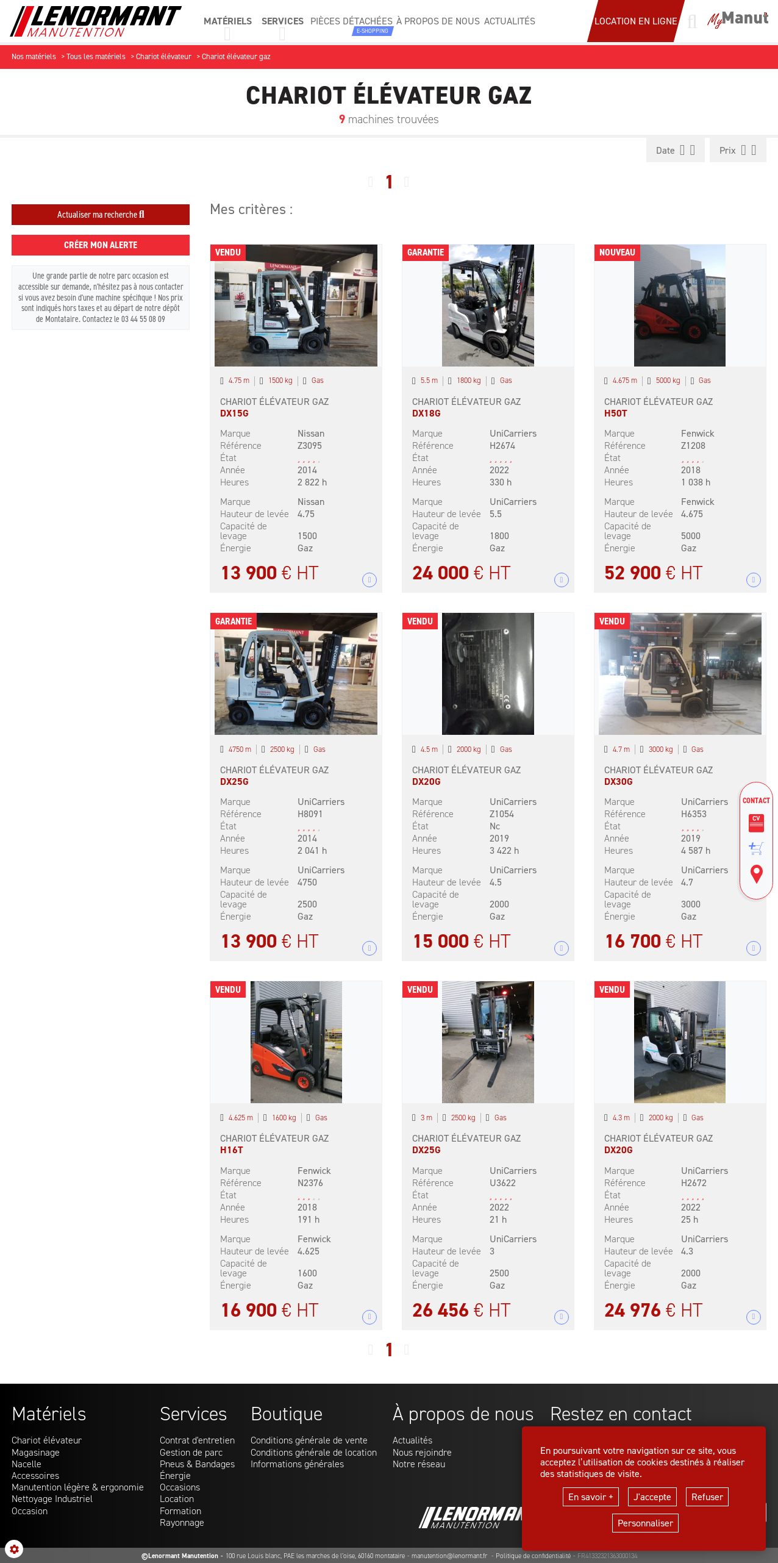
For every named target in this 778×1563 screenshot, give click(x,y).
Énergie (175, 1475)
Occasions (180, 1487)
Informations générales (297, 1464)
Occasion (30, 1511)
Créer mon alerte (100, 244)
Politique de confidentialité (533, 1556)
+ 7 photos (561, 949)
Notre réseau (419, 1464)
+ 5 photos (369, 1317)
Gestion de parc (191, 1452)
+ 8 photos (369, 580)
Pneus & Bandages (197, 1464)
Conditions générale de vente (309, 1440)
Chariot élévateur (47, 1440)
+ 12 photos (369, 949)
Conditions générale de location (314, 1452)
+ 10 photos (753, 580)
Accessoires (35, 1475)
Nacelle (26, 1464)
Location (177, 1498)
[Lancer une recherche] (692, 21)
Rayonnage (182, 1522)
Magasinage (36, 1452)
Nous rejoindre (422, 1452)
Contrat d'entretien (197, 1440)
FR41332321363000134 (607, 1556)
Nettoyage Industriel (52, 1498)
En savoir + (590, 1496)
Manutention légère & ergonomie (78, 1487)
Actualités (412, 1440)
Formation (180, 1511)
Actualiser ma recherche (101, 214)
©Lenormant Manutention (179, 1556)
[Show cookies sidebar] (14, 1549)
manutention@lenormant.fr (450, 1556)
